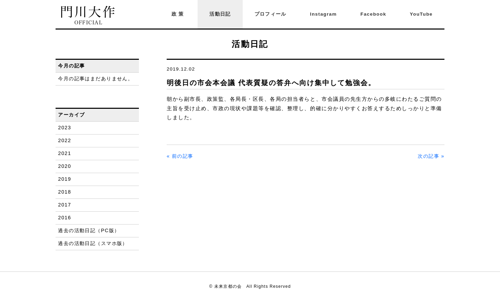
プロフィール (270, 14)
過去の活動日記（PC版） (88, 230)
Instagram (323, 14)
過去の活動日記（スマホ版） (93, 243)
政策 (179, 14)
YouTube (421, 14)
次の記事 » (431, 156)
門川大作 (88, 15)
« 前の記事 (180, 156)
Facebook (373, 14)
